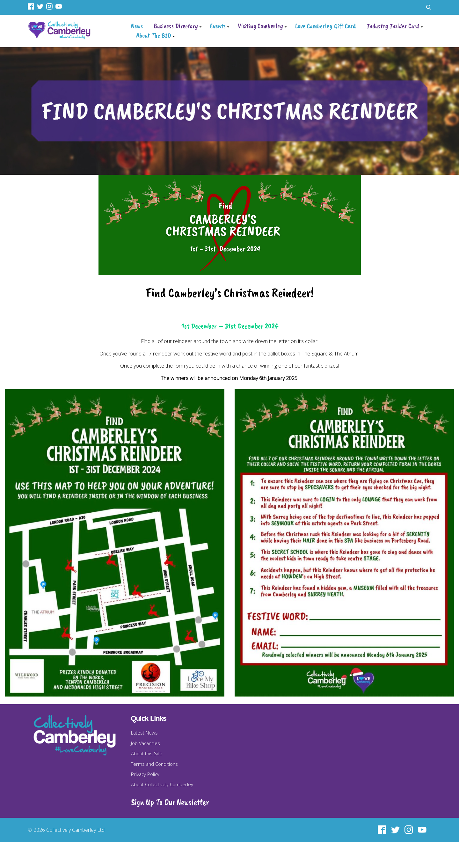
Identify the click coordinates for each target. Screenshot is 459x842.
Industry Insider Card (393, 26)
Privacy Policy (145, 774)
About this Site (146, 753)
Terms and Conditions (154, 764)
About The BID (153, 35)
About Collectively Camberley (162, 784)
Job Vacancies (145, 743)
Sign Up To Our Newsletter (170, 802)
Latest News (144, 732)
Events (218, 26)
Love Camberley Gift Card (325, 26)
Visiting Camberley (260, 26)
